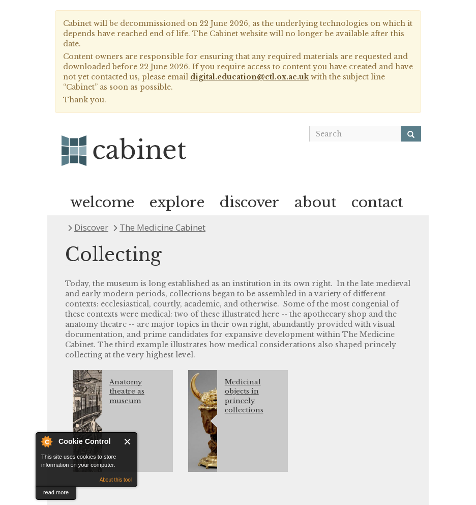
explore (177, 202)
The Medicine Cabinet (162, 227)
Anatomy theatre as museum (126, 391)
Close (128, 441)
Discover (91, 227)
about (315, 202)
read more (56, 492)
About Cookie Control (46, 441)
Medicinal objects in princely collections (244, 396)
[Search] (411, 134)
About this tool (116, 480)
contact (377, 202)
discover (249, 202)
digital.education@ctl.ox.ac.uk (249, 76)
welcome (102, 202)
